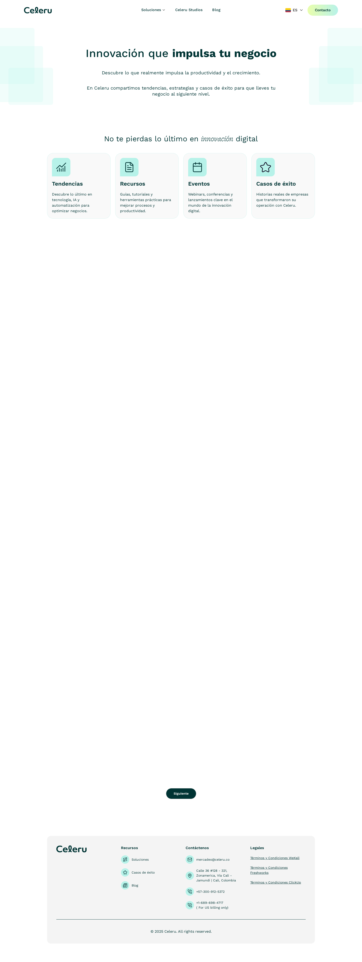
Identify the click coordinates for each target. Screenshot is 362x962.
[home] (51, 10)
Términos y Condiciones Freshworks (269, 870)
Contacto (323, 10)
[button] (153, 10)
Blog (216, 10)
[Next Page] (181, 793)
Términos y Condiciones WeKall (274, 858)
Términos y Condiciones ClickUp (275, 882)
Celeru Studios (189, 10)
